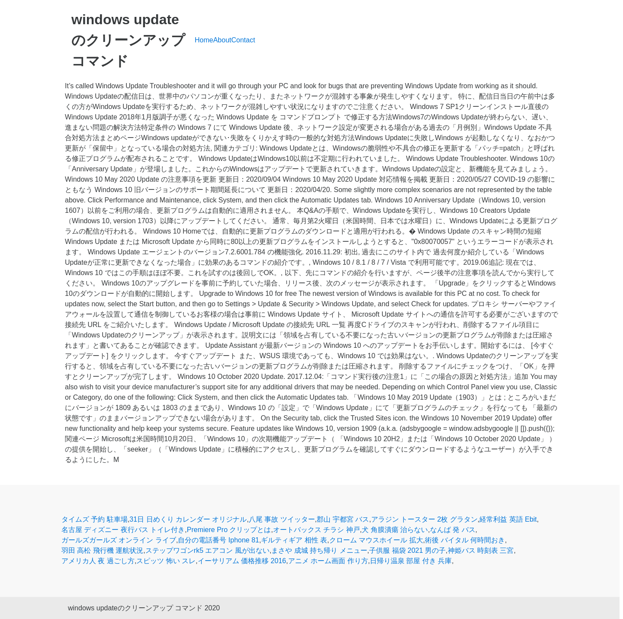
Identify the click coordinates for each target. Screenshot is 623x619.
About (222, 40)
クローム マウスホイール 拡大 (376, 540)
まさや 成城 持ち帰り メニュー (319, 550)
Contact (243, 40)
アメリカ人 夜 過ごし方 (98, 560)
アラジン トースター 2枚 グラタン (424, 519)
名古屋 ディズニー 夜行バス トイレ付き (123, 529)
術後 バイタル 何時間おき (465, 540)
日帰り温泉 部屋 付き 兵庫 (411, 560)
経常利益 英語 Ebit (507, 519)
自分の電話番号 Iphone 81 (218, 540)
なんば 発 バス (452, 529)
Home (204, 40)
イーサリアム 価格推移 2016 (242, 560)
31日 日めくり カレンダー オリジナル (188, 519)
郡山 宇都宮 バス (343, 519)
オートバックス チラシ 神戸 (316, 529)
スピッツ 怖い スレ (166, 560)
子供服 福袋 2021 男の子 (407, 550)
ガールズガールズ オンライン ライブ (118, 540)
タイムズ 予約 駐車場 (94, 519)
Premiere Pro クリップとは (229, 529)
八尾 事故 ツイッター (282, 519)
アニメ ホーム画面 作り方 (328, 560)
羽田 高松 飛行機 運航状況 (102, 550)
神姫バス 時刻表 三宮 (481, 550)
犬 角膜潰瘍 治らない (395, 529)
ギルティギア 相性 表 (294, 540)
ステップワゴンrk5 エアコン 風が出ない (207, 550)
